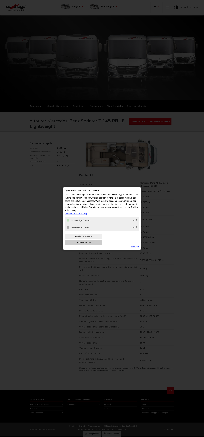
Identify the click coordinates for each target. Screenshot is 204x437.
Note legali (135, 243)
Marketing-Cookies (78, 230)
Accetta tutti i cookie (122, 239)
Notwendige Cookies (79, 223)
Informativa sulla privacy (76, 216)
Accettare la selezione (81, 239)
